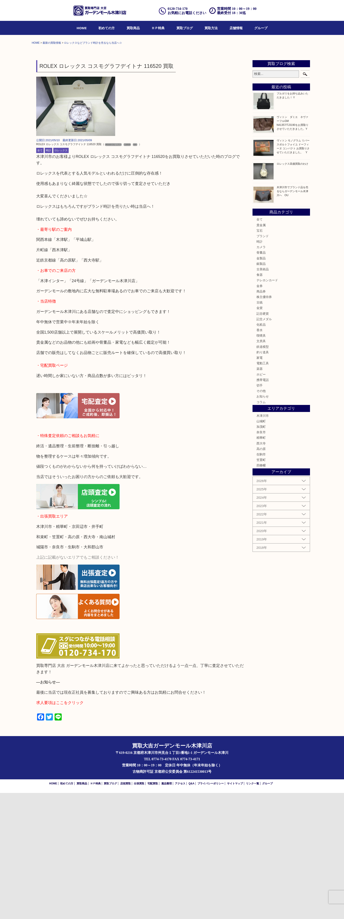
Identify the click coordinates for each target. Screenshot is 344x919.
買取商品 (133, 28)
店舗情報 (236, 28)
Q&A (191, 909)
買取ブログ (184, 28)
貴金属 (261, 351)
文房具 (261, 467)
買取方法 (211, 28)
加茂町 (261, 552)
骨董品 (261, 378)
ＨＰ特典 (158, 28)
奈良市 (261, 558)
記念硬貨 (262, 439)
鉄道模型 (262, 472)
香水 (259, 456)
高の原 (261, 575)
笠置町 (261, 586)
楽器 (259, 495)
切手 (259, 511)
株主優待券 (264, 423)
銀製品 (261, 390)
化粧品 (261, 450)
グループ (260, 28)
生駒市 (261, 580)
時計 (48, 276)
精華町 (261, 563)
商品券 (261, 417)
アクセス (180, 909)
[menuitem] (81, 28)
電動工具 (262, 489)
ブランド (262, 362)
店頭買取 (125, 909)
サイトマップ (235, 909)
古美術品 (262, 395)
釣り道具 (262, 478)
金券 (259, 411)
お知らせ (262, 522)
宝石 (259, 356)
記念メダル (264, 445)
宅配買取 (152, 909)
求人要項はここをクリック (60, 829)
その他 (261, 517)
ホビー (261, 500)
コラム (261, 528)
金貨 (259, 434)
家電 (259, 484)
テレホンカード (267, 406)
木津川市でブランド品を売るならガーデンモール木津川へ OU (292, 317)
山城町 (261, 547)
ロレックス (61, 276)
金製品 (261, 384)
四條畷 (261, 591)
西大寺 (261, 569)
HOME (82, 28)
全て (40, 276)
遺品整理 (166, 909)
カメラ (261, 373)
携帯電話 (262, 506)
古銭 (259, 428)
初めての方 (106, 28)
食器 (259, 401)
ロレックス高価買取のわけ (292, 289)
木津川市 (262, 541)
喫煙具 (261, 461)
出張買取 (139, 909)
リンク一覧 (252, 909)
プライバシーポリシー (210, 909)
